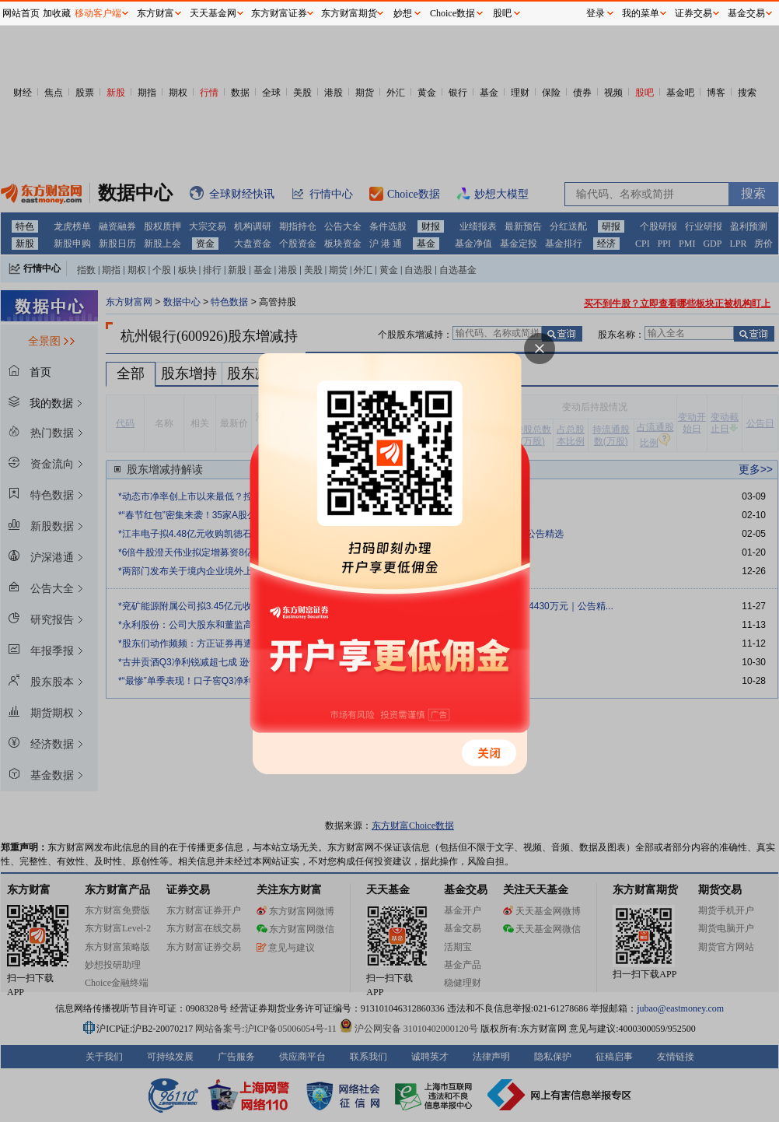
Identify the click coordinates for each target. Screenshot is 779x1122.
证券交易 (693, 13)
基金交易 (746, 13)
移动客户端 (98, 13)
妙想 (402, 13)
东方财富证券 (279, 13)
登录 (595, 13)
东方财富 (155, 13)
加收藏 (57, 13)
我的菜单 (640, 13)
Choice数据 (452, 13)
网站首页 (21, 13)
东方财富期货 (349, 13)
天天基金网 (213, 13)
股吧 (502, 13)
